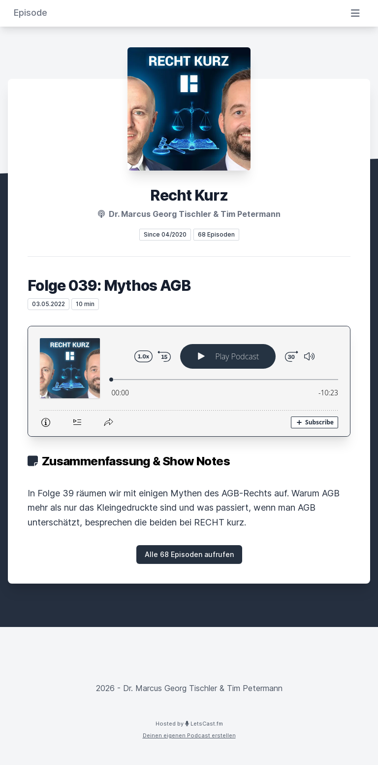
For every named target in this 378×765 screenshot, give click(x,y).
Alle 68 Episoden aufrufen (189, 554)
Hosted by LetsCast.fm (189, 723)
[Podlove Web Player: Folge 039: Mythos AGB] (189, 381)
